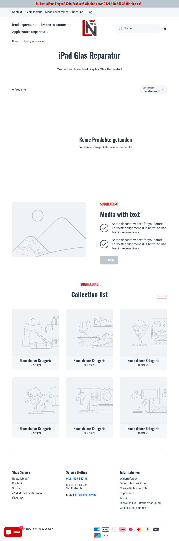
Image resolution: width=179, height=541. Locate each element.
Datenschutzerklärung (133, 483)
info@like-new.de (85, 494)
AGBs (123, 498)
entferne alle (124, 147)
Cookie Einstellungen (133, 508)
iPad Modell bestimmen (27, 493)
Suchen (17, 488)
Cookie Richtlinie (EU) (133, 488)
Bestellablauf (20, 478)
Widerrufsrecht (129, 478)
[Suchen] (119, 28)
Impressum (127, 493)
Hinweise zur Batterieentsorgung (140, 503)
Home (15, 41)
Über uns (17, 498)
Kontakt (17, 483)
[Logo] (89, 28)
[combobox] (138, 28)
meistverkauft (151, 91)
